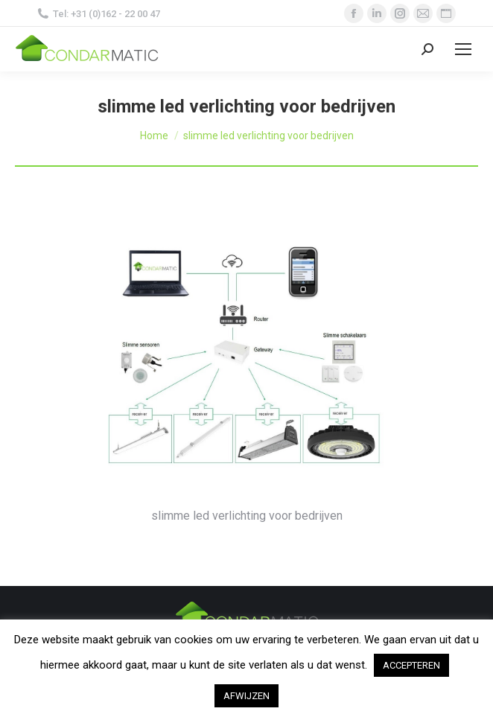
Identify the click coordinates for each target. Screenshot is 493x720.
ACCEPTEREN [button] (411, 665)
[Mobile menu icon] (463, 49)
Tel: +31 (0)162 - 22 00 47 (98, 14)
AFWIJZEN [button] (246, 695)
